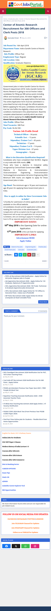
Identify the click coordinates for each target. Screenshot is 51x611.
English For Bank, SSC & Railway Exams (16, 433)
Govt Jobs (21, 250)
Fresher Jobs (42, 247)
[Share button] (38, 255)
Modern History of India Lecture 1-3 (15, 446)
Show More (43, 302)
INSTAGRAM (21, 519)
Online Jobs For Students (11, 438)
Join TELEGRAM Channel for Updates (25, 523)
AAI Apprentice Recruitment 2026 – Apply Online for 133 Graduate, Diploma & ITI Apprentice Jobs (25, 282)
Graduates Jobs (13, 19)
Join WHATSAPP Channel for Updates (25, 528)
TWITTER (30, 519)
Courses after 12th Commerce (13, 460)
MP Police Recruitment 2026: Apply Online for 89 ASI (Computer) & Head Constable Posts (24, 297)
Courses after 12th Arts (10, 451)
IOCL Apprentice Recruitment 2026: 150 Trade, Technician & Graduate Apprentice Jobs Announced (26, 287)
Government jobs (10, 250)
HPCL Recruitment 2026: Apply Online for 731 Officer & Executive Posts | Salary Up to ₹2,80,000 (25, 292)
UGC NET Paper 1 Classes (11, 442)
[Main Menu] (3, 11)
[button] (48, 11)
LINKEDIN (39, 519)
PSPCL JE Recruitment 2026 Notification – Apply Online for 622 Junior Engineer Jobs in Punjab (26, 277)
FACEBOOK (12, 519)
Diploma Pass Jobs (17, 247)
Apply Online (25, 241)
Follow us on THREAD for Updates (25, 532)
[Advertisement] (25, 579)
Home (5, 19)
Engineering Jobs (31, 247)
